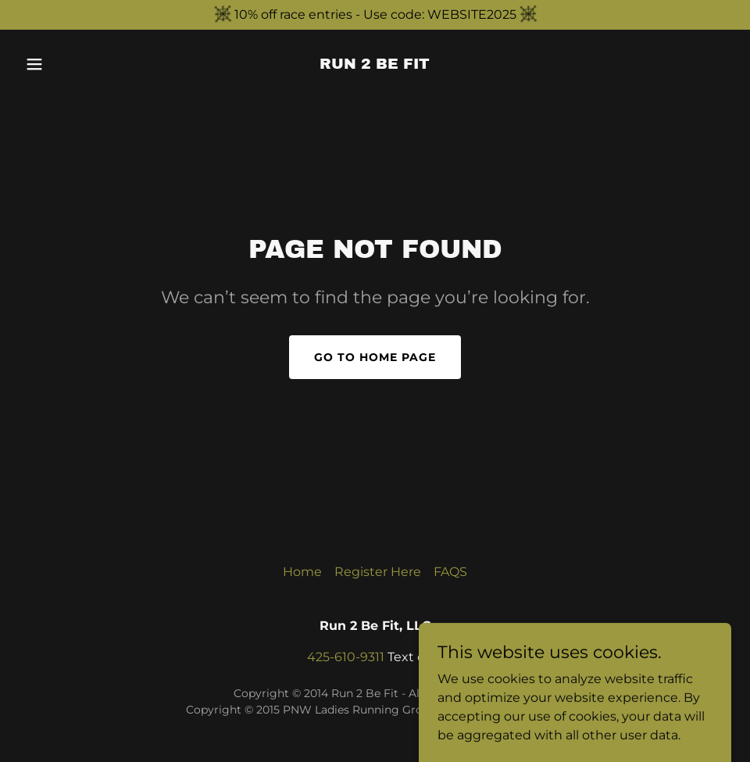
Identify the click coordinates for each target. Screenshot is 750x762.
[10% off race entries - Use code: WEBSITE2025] (375, 15)
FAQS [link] (450, 571)
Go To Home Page (375, 357)
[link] (375, 64)
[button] (72, 64)
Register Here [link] (377, 571)
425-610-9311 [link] (345, 656)
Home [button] (302, 571)
